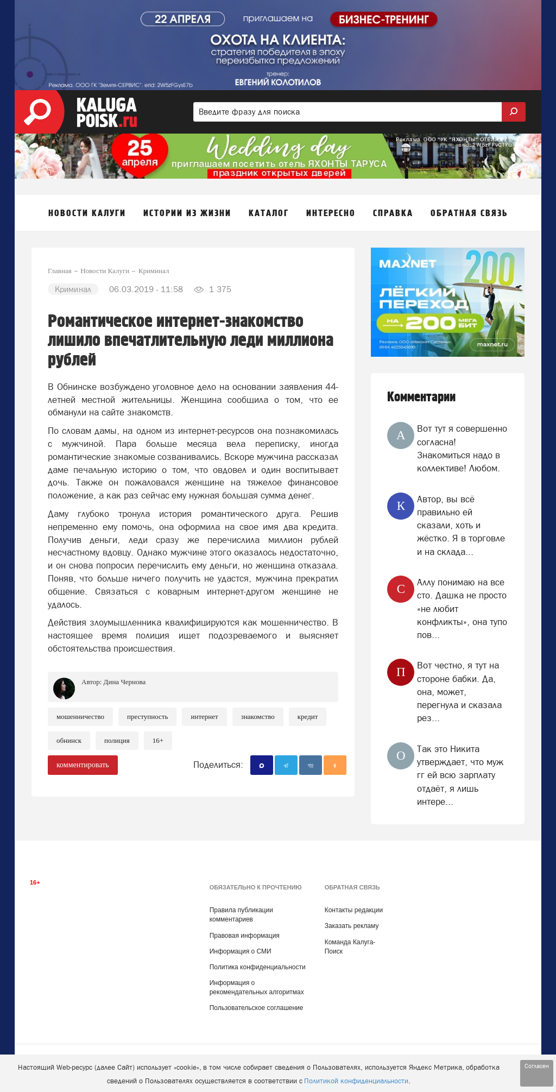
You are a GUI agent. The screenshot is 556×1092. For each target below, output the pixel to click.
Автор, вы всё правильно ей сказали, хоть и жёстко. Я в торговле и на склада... (461, 525)
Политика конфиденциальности (258, 967)
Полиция (117, 740)
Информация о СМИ (240, 951)
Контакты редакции (354, 910)
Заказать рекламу (352, 926)
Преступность (147, 716)
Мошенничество (80, 716)
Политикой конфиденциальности (356, 1081)
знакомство (258, 716)
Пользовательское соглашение (257, 1008)
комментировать (82, 765)
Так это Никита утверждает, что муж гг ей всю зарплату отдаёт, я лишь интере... (460, 775)
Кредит (308, 716)
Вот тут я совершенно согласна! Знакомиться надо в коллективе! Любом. (462, 448)
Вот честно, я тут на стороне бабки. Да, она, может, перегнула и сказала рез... (459, 691)
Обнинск (68, 740)
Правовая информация (245, 935)
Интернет (204, 716)
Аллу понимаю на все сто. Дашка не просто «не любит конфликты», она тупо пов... (462, 608)
